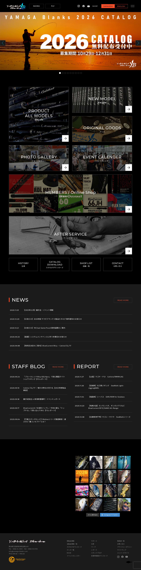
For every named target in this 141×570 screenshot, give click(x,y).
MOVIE (69, 553)
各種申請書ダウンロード (99, 556)
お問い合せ (121, 544)
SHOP (94, 6)
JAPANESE (107, 6)
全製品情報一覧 (72, 544)
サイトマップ (121, 550)
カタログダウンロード (74, 547)
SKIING (36, 6)
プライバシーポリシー (124, 547)
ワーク (93, 547)
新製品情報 (70, 541)
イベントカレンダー (73, 556)
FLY (52, 6)
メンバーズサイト (123, 553)
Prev (3, 43)
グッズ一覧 (70, 550)
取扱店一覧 (121, 541)
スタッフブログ (96, 553)
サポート (94, 541)
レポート (94, 550)
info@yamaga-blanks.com (18, 551)
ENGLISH (121, 6)
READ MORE (123, 300)
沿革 (92, 544)
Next (138, 43)
